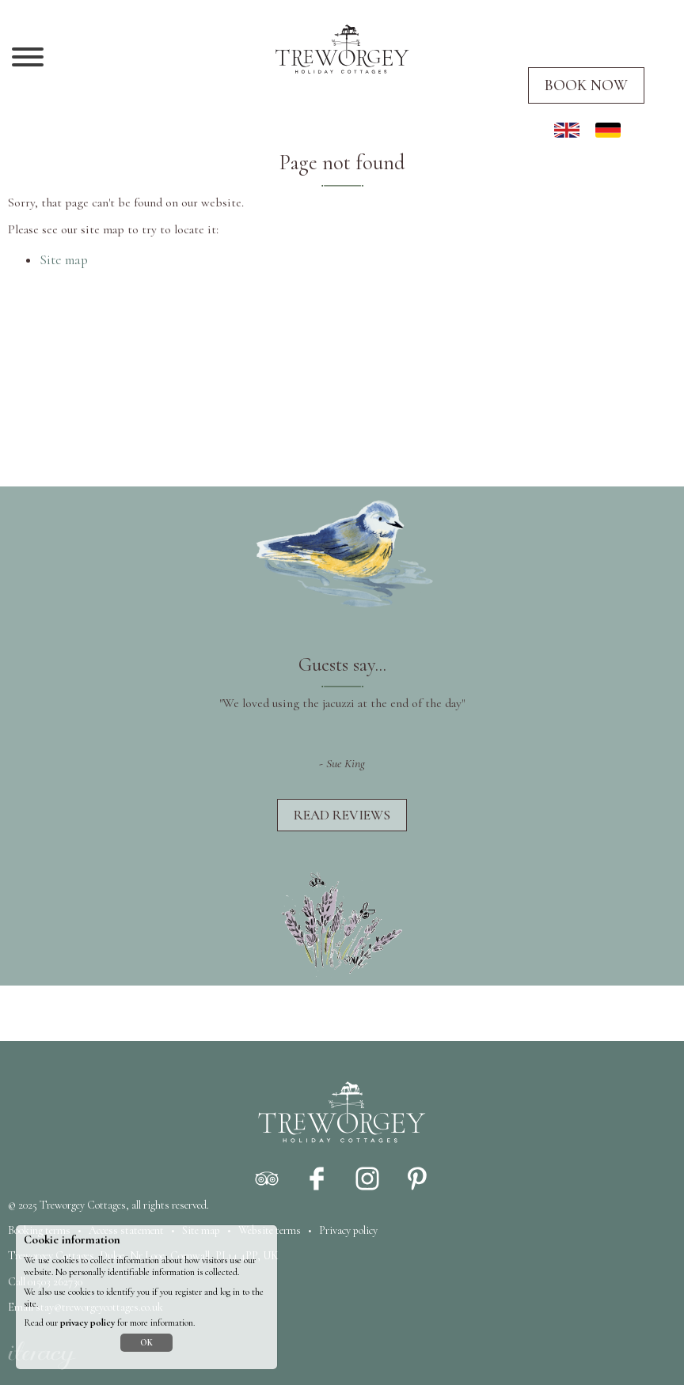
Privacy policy (348, 1230)
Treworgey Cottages (83, 1205)
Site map (64, 260)
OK (146, 1343)
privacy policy (87, 1323)
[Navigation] (28, 59)
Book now (586, 85)
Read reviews (342, 815)
